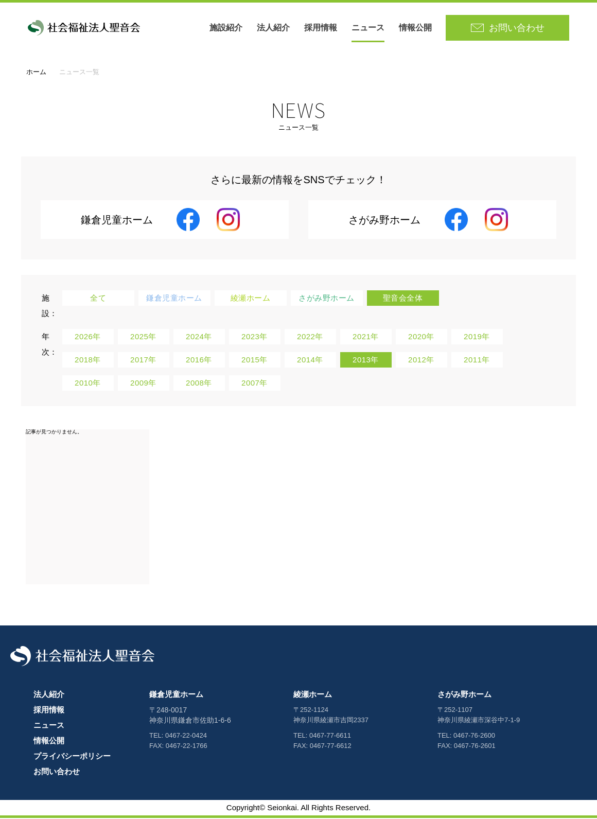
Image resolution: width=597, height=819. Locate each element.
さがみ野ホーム (464, 695)
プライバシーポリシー (72, 757)
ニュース (369, 28)
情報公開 (416, 28)
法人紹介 (274, 28)
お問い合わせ (56, 772)
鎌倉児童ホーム (176, 695)
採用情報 (321, 28)
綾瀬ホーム (312, 695)
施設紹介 (226, 28)
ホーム (36, 73)
